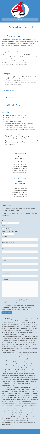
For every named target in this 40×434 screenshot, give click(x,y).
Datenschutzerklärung (10, 305)
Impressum (14, 431)
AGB (27, 431)
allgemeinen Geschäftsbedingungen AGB (15, 299)
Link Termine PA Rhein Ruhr (9, 90)
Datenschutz (21, 431)
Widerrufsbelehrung (28, 301)
